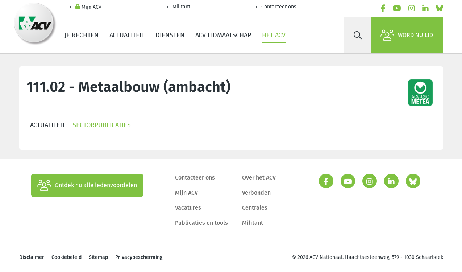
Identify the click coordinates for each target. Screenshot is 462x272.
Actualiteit (127, 35)
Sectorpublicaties (101, 125)
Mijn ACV (88, 7)
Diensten (169, 35)
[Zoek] (358, 35)
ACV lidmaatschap (223, 35)
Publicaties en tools (201, 222)
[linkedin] (425, 8)
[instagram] (412, 8)
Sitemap (98, 257)
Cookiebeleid (66, 257)
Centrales (254, 207)
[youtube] (397, 8)
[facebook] (383, 8)
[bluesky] (439, 8)
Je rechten (81, 35)
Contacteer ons (278, 7)
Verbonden (256, 192)
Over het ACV (259, 177)
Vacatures (188, 207)
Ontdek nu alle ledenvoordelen (87, 185)
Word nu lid (406, 35)
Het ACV (274, 35)
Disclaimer (31, 257)
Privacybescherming (139, 257)
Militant (181, 7)
